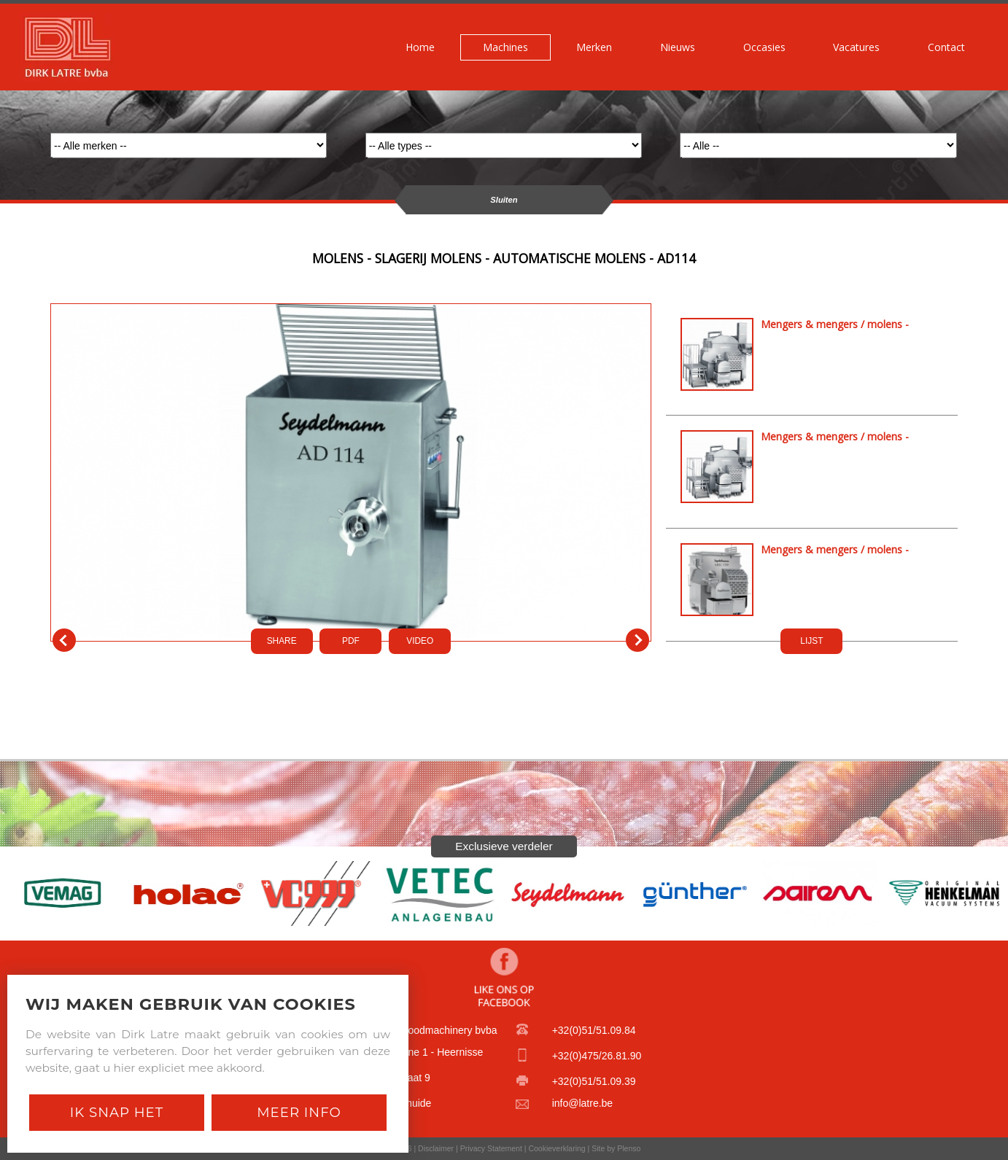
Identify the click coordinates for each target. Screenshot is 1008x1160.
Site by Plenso (616, 1148)
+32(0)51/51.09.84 (594, 1030)
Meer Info (299, 1112)
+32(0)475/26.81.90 (597, 1056)
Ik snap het (116, 1112)
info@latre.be (582, 1103)
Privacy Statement (491, 1148)
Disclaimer (436, 1148)
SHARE (282, 641)
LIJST (811, 641)
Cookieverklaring (556, 1148)
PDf (351, 641)
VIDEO (419, 641)
